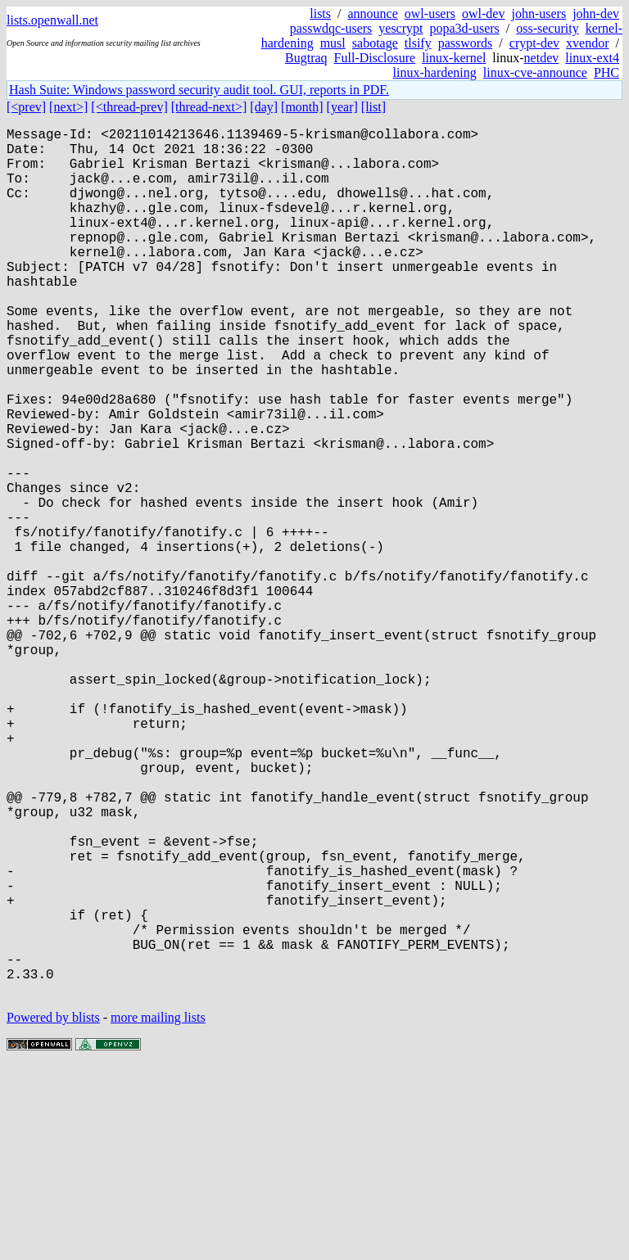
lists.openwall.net (52, 20)
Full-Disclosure (375, 58)
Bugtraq (306, 58)
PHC (606, 72)
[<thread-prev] (129, 107)
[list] (373, 107)
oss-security (547, 28)
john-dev (595, 13)
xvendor (587, 43)
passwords (465, 43)
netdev (541, 58)
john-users (538, 13)
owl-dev (483, 13)
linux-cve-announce (535, 72)
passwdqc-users (331, 28)
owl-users (430, 13)
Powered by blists (53, 1210)
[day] (264, 107)
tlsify (418, 43)
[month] (302, 107)
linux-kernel (454, 58)
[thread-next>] (209, 107)
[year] (342, 107)
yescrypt (400, 28)
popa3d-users (464, 28)
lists (320, 13)
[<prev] (26, 107)
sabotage (375, 43)
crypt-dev (534, 43)
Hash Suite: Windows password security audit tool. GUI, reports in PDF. (199, 90)
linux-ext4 (592, 58)
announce (373, 13)
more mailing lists (158, 1210)
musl (333, 43)
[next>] (68, 107)
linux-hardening (435, 72)
